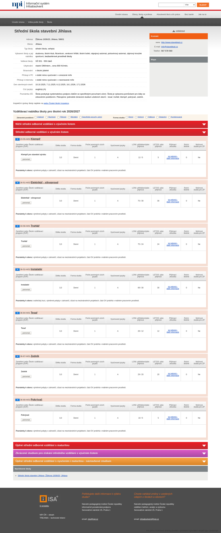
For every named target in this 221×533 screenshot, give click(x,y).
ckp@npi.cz (93, 519)
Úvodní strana (121, 14)
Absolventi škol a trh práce (168, 14)
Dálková (151, 117)
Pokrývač (36, 399)
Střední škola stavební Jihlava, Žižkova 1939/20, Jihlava (42, 475)
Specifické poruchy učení (92, 117)
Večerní (141, 117)
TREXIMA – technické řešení (52, 518)
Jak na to (202, 14)
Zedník (35, 356)
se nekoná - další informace (173, 157)
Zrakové (40, 117)
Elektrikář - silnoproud (44, 182)
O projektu (44, 506)
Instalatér (36, 269)
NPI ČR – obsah (47, 515)
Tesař (34, 312)
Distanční (163, 117)
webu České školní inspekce (56, 103)
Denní (130, 117)
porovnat (26, 159)
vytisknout (180, 31)
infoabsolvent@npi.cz (149, 519)
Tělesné (63, 117)
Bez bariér (189, 14)
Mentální (74, 117)
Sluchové (52, 117)
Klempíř (35, 138)
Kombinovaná (176, 117)
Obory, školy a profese (142, 14)
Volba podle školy (35, 22)
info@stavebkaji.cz (169, 47)
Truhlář (35, 225)
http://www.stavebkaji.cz (171, 42)
